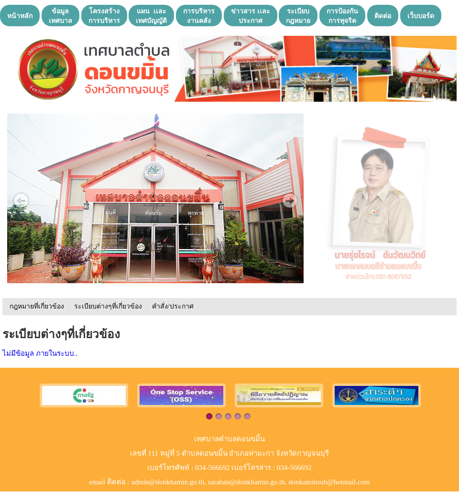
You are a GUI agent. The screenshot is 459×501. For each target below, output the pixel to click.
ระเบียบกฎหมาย (298, 15)
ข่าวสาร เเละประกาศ (250, 15)
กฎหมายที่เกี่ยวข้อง (37, 306)
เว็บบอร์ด (420, 16)
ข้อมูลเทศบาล (60, 15)
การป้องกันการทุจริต (342, 15)
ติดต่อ (382, 16)
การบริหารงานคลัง (199, 15)
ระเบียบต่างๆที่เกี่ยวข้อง (108, 306)
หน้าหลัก (20, 16)
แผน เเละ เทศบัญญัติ (151, 15)
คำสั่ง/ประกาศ (173, 306)
